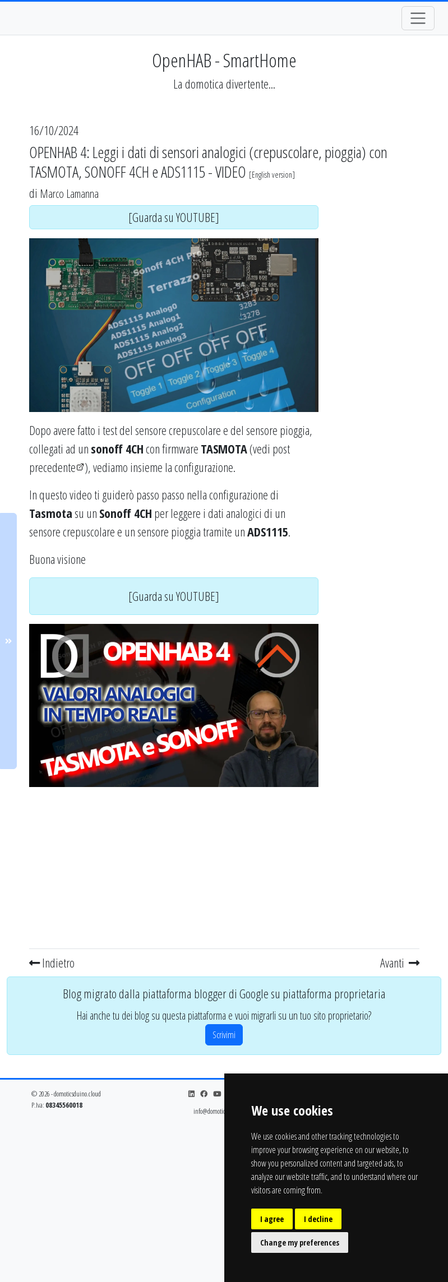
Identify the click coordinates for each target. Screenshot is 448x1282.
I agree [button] (272, 1219)
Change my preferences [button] (299, 1242)
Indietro (52, 962)
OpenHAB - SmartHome (224, 60)
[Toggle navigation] (418, 18)
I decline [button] (318, 1219)
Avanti (399, 962)
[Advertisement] (173, 865)
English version (272, 174)
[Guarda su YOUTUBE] (173, 217)
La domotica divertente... (224, 83)
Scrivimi (224, 1035)
